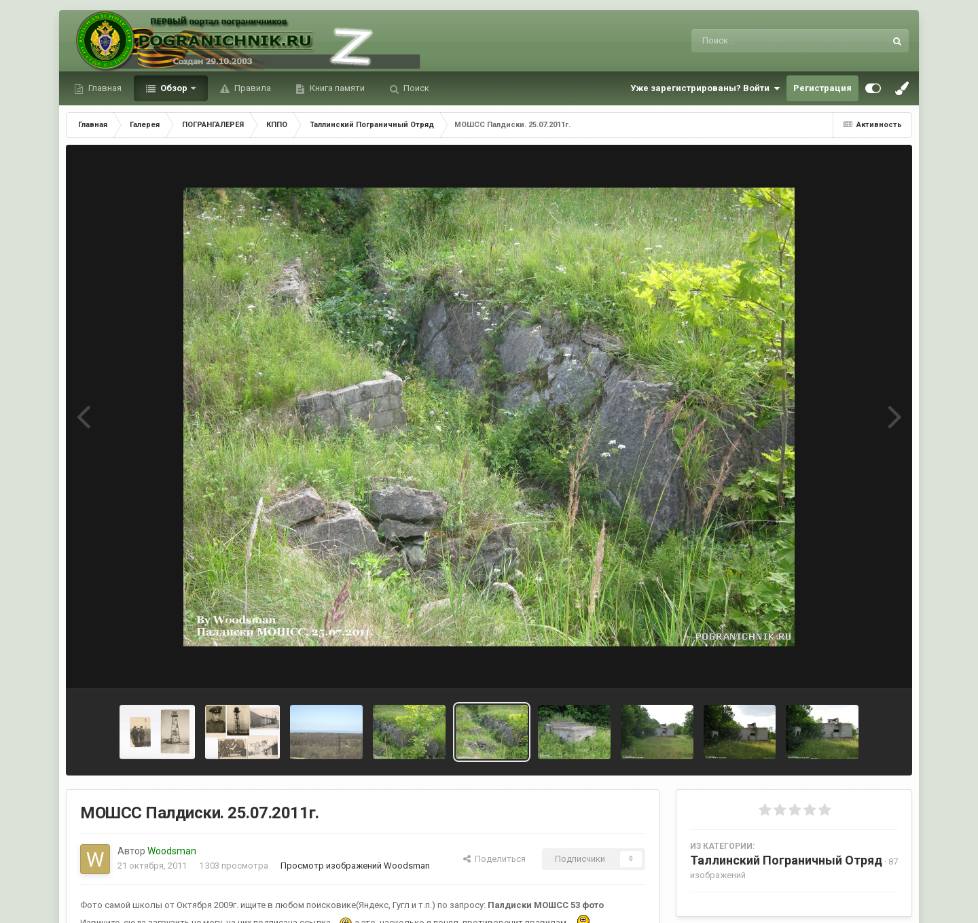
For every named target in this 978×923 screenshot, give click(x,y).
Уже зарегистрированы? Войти (705, 88)
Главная (104, 88)
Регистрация (822, 88)
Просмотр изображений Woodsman (355, 865)
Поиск (415, 88)
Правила (251, 88)
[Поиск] (763, 40)
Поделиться (494, 859)
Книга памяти (336, 88)
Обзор (173, 88)
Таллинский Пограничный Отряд (786, 860)
